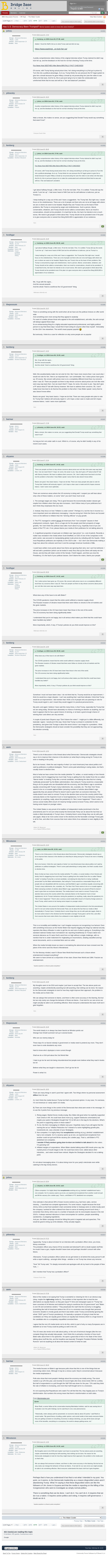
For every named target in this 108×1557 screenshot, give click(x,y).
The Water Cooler (34, 17)
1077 (40, 21)
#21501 (103, 31)
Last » (54, 21)
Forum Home (16, 1553)
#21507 (103, 419)
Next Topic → (101, 1521)
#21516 (103, 1177)
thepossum (11, 304)
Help (101, 9)
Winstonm (11, 841)
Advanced (105, 13)
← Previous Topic (77, 1521)
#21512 (103, 841)
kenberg (10, 145)
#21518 (103, 1289)
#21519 (103, 1361)
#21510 (103, 643)
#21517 (103, 1235)
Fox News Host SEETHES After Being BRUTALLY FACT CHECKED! (58, 66)
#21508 (103, 456)
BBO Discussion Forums (10, 17)
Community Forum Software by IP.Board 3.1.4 (90, 1553)
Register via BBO (77, 9)
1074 (25, 21)
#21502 (103, 93)
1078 (45, 21)
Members (14, 13)
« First (16, 21)
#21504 (103, 235)
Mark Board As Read (40, 1553)
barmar (9, 419)
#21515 (103, 1085)
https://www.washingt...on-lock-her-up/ (51, 49)
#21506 (103, 347)
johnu (9, 31)
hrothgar (10, 235)
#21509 (103, 568)
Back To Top (7, 1553)
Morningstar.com (43, 1398)
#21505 (103, 304)
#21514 (103, 1023)
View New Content (96, 17)
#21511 (103, 747)
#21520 (103, 1438)
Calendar (22, 13)
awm (8, 747)
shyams (10, 456)
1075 (30, 21)
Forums (5, 13)
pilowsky (10, 93)
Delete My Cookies (27, 1553)
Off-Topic (23, 17)
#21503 (103, 145)
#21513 (103, 978)
